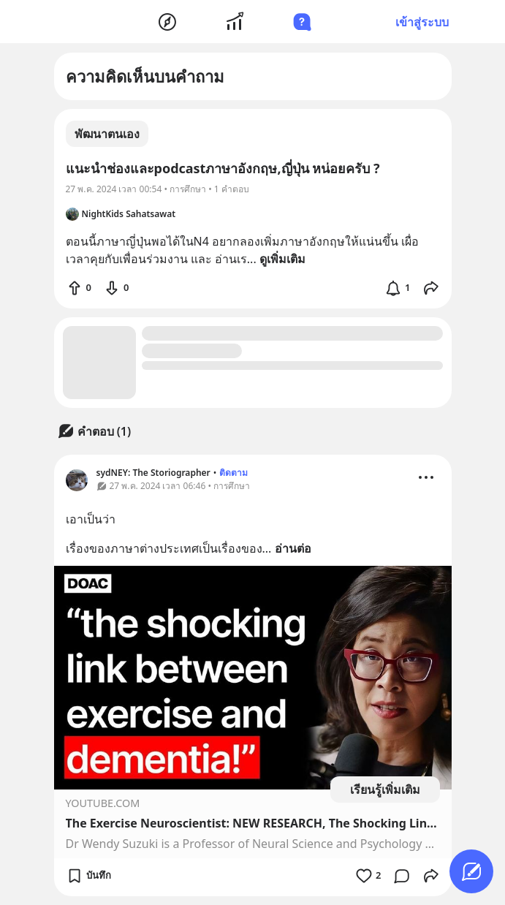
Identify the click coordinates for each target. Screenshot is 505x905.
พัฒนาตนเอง (107, 134)
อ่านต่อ (293, 548)
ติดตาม (233, 472)
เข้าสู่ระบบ (422, 22)
